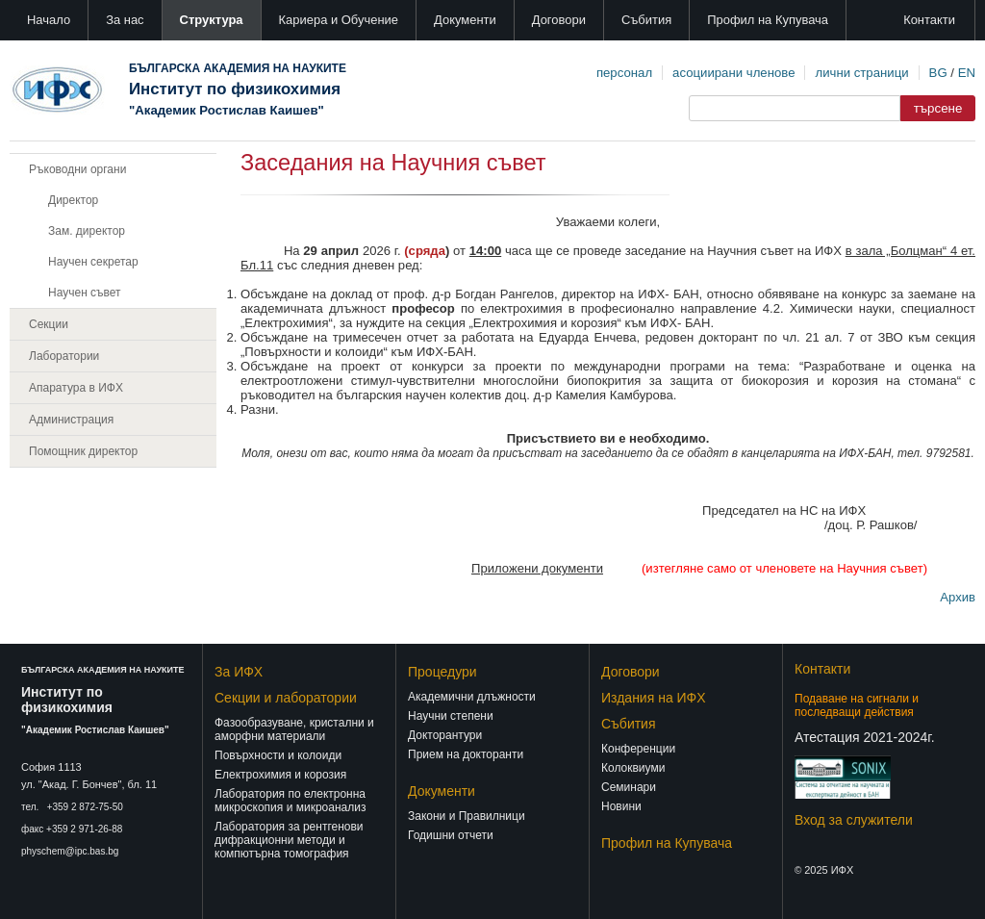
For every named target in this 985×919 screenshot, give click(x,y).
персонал (624, 72)
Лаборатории (64, 356)
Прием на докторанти (465, 754)
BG (938, 72)
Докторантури (445, 735)
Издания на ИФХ (653, 697)
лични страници (861, 72)
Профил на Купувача (767, 20)
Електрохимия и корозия (280, 774)
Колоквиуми (633, 768)
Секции (48, 324)
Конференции (638, 748)
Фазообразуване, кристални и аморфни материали (294, 729)
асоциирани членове (733, 72)
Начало (48, 20)
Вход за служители (854, 820)
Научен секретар (93, 261)
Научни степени (450, 716)
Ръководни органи (77, 169)
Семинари (628, 787)
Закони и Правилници (466, 816)
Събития (646, 20)
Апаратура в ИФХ (76, 388)
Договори (559, 20)
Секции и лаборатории (286, 697)
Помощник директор (83, 451)
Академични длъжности (472, 696)
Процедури (442, 671)
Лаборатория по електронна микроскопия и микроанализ (290, 800)
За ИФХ (239, 671)
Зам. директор (86, 231)
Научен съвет (84, 292)
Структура (211, 20)
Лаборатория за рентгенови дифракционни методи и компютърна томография (289, 840)
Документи (465, 20)
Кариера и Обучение (338, 20)
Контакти (929, 20)
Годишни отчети (450, 835)
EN (966, 72)
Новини (621, 806)
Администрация (71, 419)
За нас (124, 20)
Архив (957, 597)
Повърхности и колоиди (278, 755)
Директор (73, 200)
